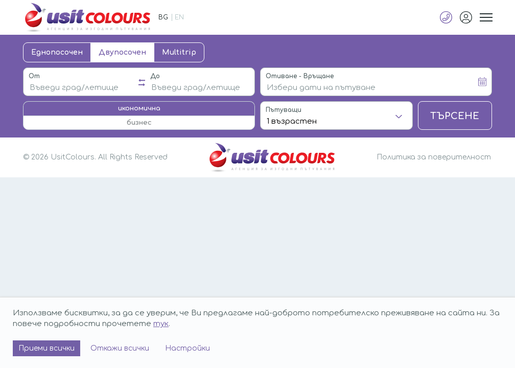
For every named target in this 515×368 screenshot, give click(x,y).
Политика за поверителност (434, 157)
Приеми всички (46, 348)
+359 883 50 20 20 (446, 17)
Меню (486, 17)
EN (179, 17)
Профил (466, 17)
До (155, 76)
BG (163, 17)
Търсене (454, 116)
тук (161, 323)
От (34, 76)
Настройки (187, 348)
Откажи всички (119, 348)
